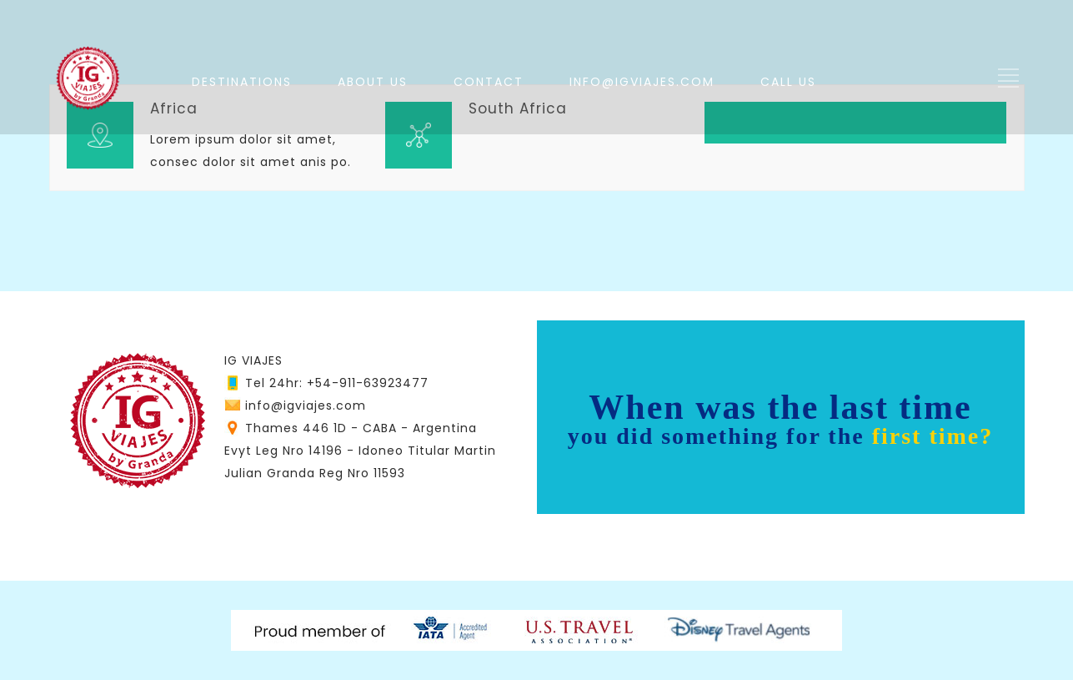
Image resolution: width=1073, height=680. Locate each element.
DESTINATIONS (242, 81)
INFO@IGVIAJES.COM (641, 81)
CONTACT (489, 81)
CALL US (788, 81)
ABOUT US (373, 81)
